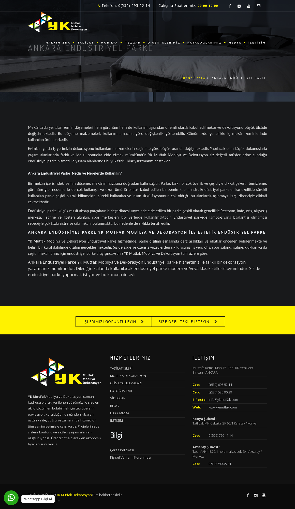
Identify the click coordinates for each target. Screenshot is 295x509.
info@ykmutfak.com (223, 399)
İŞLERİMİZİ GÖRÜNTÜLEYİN (109, 321)
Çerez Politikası (122, 450)
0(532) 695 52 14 (220, 384)
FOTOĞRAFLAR (121, 390)
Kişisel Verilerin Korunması (130, 457)
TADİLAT (85, 42)
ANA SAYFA (194, 78)
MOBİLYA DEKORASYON (128, 375)
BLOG (114, 405)
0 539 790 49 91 (220, 463)
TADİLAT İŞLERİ (121, 368)
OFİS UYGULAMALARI (126, 383)
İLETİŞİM (257, 42)
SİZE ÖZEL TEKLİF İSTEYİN (184, 321)
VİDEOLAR (117, 398)
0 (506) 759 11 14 (221, 435)
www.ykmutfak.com (223, 407)
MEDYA (235, 42)
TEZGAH (133, 42)
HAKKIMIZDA (58, 42)
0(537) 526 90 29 (220, 392)
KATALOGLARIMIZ (204, 42)
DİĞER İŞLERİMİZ (164, 42)
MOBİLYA (109, 42)
